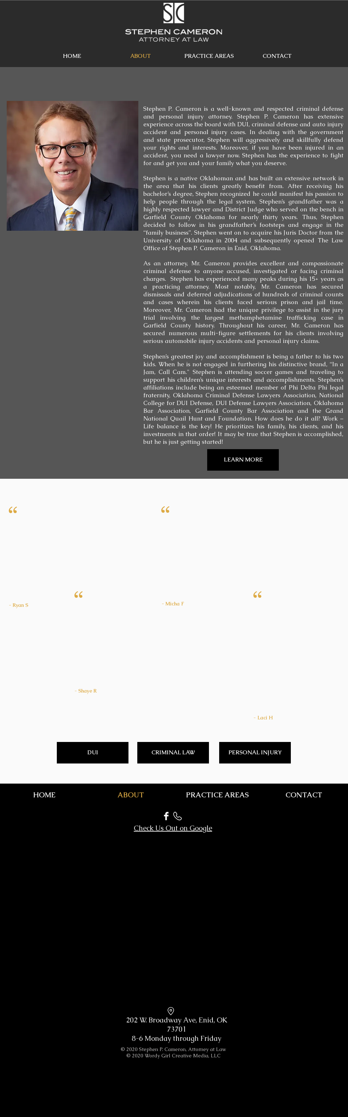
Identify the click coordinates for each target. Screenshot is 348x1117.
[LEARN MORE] (243, 460)
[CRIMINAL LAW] (173, 752)
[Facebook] (166, 816)
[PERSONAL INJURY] (255, 752)
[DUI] (92, 752)
